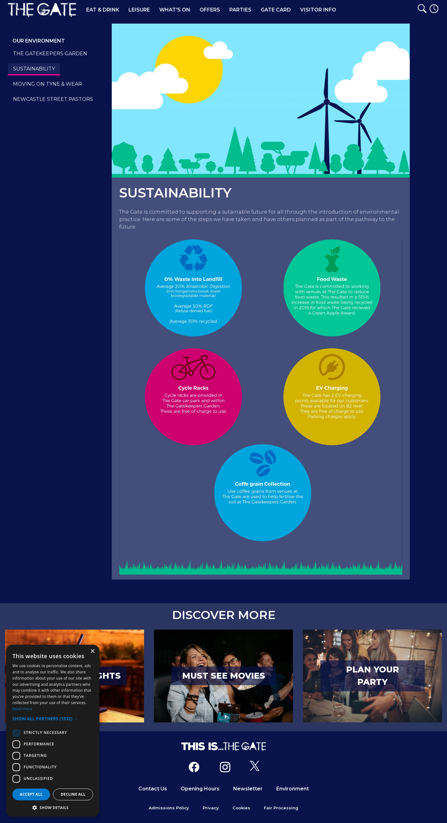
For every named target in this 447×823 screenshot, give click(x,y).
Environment (292, 789)
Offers (210, 10)
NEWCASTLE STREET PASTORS (53, 99)
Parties (240, 10)
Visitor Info (318, 10)
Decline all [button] (73, 794)
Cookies (241, 807)
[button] (52, 718)
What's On (174, 10)
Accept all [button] (31, 794)
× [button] (92, 651)
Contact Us (152, 789)
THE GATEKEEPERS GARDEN (50, 54)
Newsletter (248, 789)
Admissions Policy (169, 807)
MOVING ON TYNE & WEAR (47, 84)
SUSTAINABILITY (34, 69)
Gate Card (276, 10)
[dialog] (52, 731)
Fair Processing (281, 807)
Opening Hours (200, 789)
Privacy (211, 807)
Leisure (139, 10)
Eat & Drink (102, 10)
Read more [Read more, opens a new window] (22, 709)
